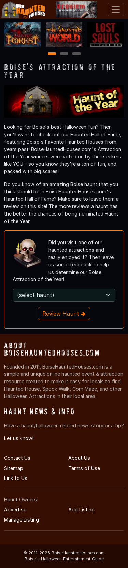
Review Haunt (64, 313)
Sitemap (13, 468)
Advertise (15, 509)
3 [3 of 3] (76, 54)
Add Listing (81, 509)
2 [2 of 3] (64, 54)
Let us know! (18, 438)
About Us (79, 458)
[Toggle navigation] (116, 9)
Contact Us (17, 458)
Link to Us (15, 478)
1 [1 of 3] (52, 54)
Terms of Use (84, 468)
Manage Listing (21, 520)
